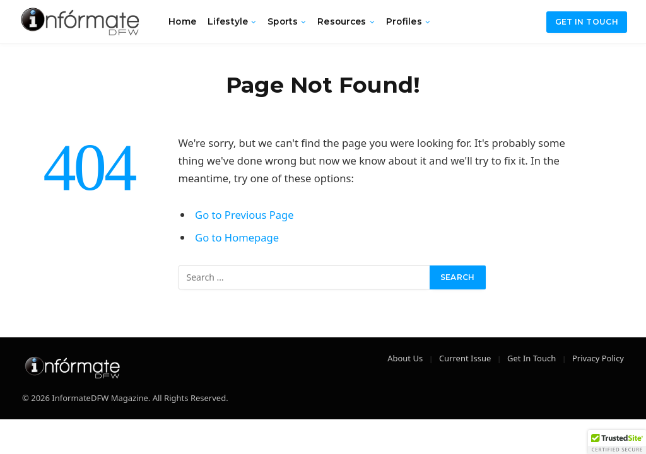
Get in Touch (586, 21)
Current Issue (465, 358)
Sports (282, 21)
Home (182, 21)
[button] (617, 442)
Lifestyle (228, 21)
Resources (341, 21)
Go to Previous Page (244, 214)
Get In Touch (531, 358)
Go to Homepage (237, 237)
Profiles (404, 21)
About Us (405, 358)
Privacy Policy (598, 358)
